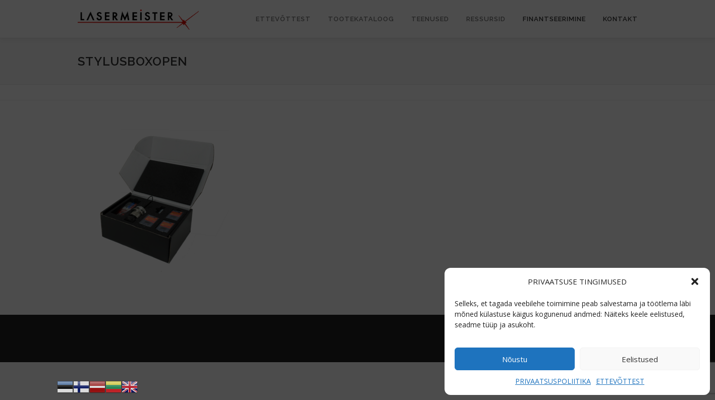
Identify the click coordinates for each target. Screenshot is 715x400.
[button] (695, 281)
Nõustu (514, 359)
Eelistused (640, 359)
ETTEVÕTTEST (620, 381)
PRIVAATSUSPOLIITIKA (553, 381)
